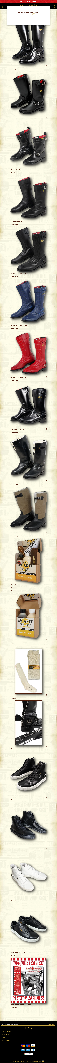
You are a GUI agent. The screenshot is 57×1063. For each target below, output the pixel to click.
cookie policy (38, 1061)
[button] (24, 14)
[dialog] (28, 531)
